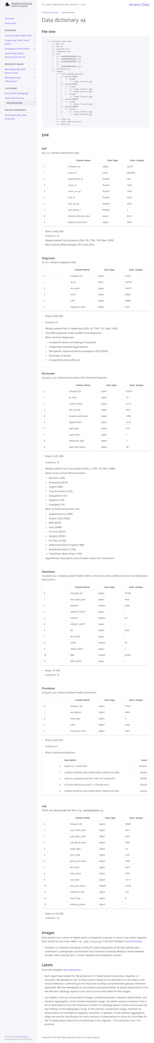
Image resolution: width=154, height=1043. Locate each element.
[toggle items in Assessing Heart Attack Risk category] (34, 35)
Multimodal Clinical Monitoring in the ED (15, 55)
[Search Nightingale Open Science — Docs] (77, 4)
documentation (133, 940)
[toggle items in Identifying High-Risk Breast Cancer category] (34, 69)
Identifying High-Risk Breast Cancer (15, 71)
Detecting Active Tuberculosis (13, 79)
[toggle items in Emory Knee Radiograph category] (34, 93)
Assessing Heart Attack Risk (18, 35)
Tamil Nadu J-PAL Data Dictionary (15, 117)
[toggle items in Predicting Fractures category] (34, 98)
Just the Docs (21, 1036)
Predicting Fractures (14, 98)
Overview (9, 18)
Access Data (10, 23)
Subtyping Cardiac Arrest (17, 48)
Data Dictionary (14, 102)
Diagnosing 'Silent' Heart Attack (17, 42)
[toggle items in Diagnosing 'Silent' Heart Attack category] (34, 40)
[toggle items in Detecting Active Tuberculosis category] (34, 77)
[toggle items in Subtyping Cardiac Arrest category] (34, 48)
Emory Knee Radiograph (16, 93)
